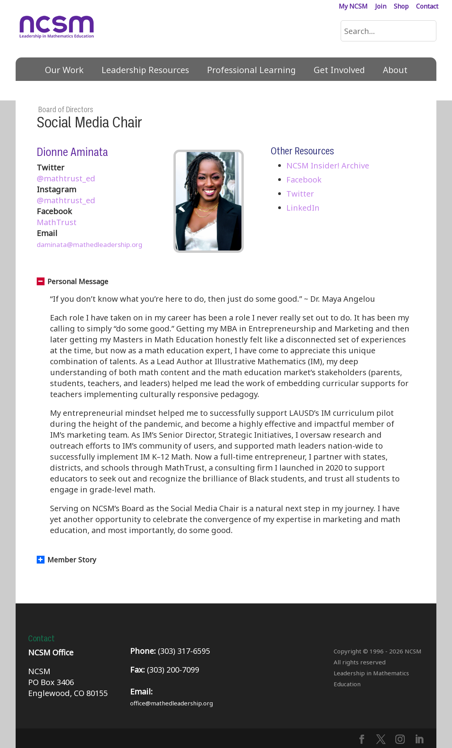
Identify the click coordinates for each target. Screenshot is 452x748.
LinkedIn (303, 207)
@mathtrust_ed (66, 178)
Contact (427, 7)
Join (380, 7)
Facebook (304, 179)
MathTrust (57, 222)
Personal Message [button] (72, 281)
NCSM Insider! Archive (327, 165)
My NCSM (353, 7)
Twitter (300, 193)
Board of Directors (65, 110)
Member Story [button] (66, 559)
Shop (401, 7)
